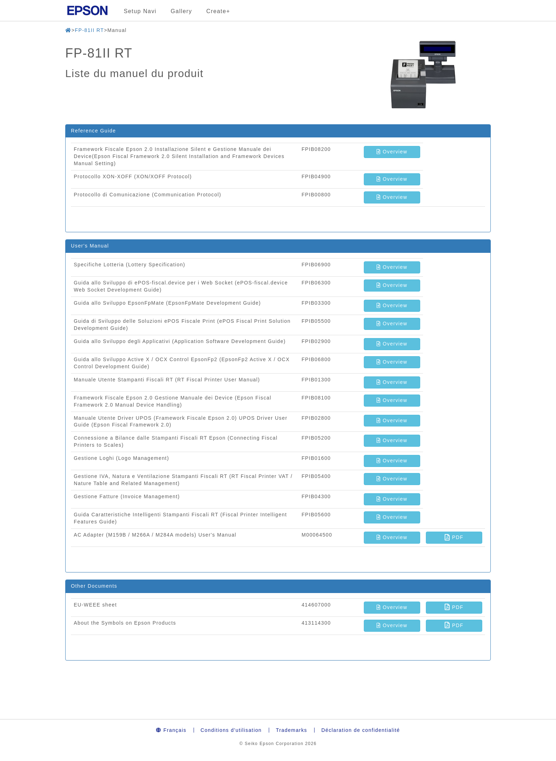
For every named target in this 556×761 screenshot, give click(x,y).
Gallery (181, 11)
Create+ (218, 11)
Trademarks (291, 730)
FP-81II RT (89, 30)
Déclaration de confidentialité (360, 730)
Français (171, 730)
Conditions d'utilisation (231, 730)
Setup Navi (140, 11)
